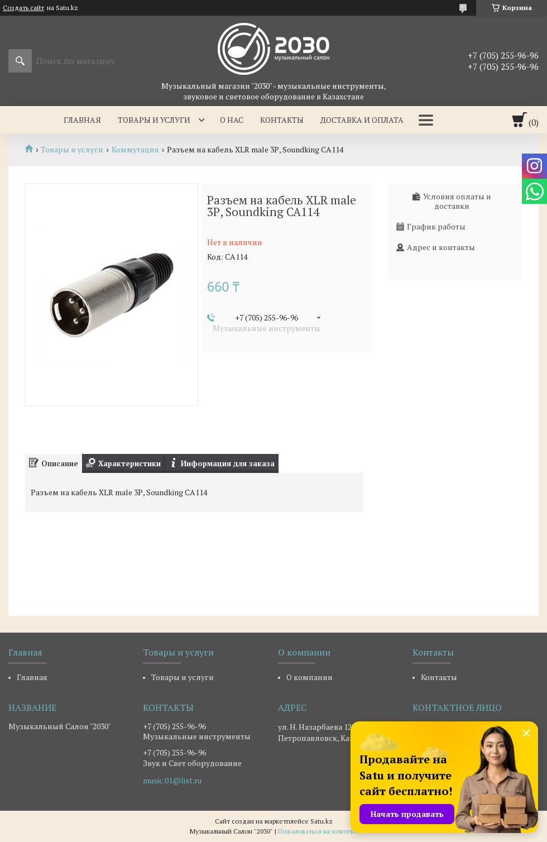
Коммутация (135, 150)
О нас (231, 119)
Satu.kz (321, 821)
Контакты (282, 119)
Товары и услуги (154, 119)
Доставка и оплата (362, 119)
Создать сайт (23, 8)
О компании (309, 677)
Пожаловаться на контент (318, 831)
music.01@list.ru (172, 781)
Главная (82, 119)
